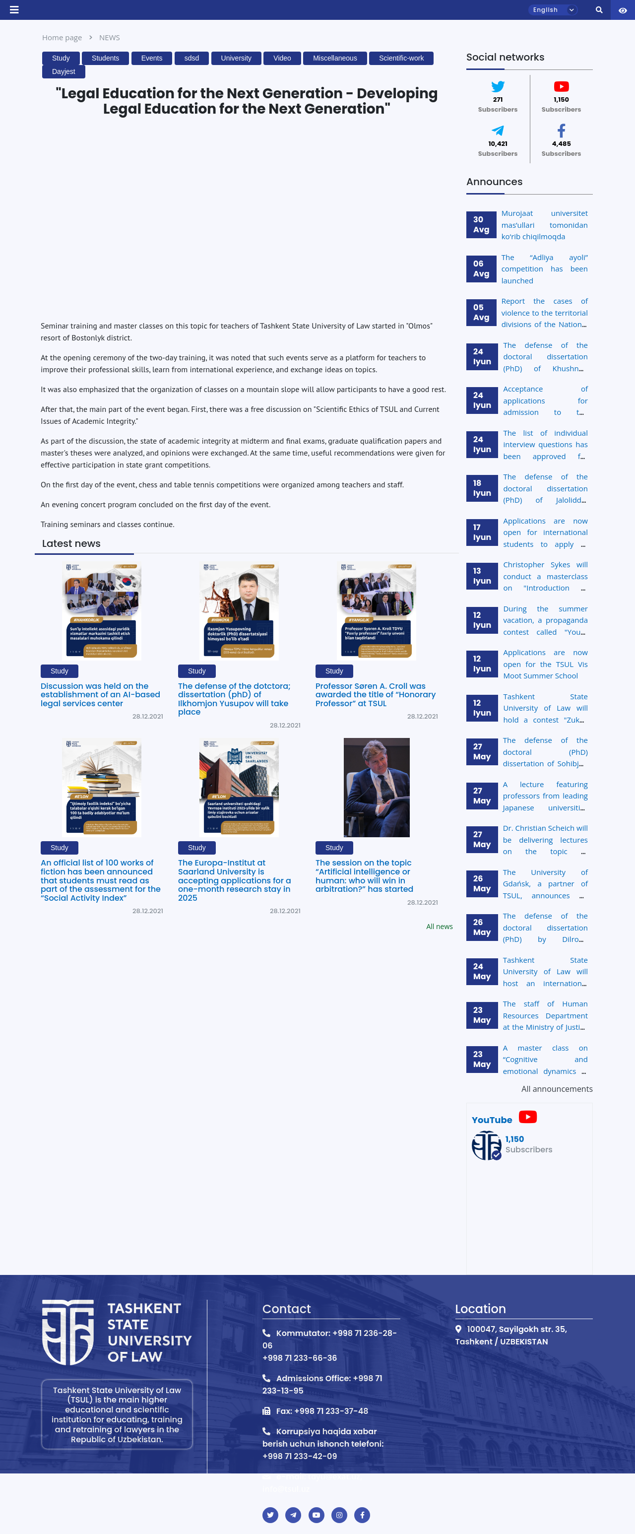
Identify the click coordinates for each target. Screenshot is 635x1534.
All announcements (557, 1088)
